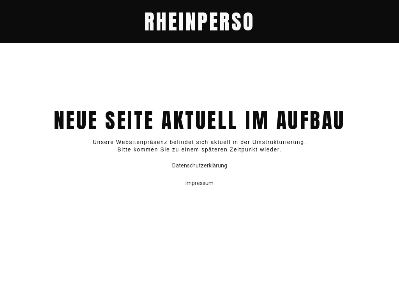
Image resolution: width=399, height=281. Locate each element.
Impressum (199, 183)
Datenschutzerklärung (199, 165)
